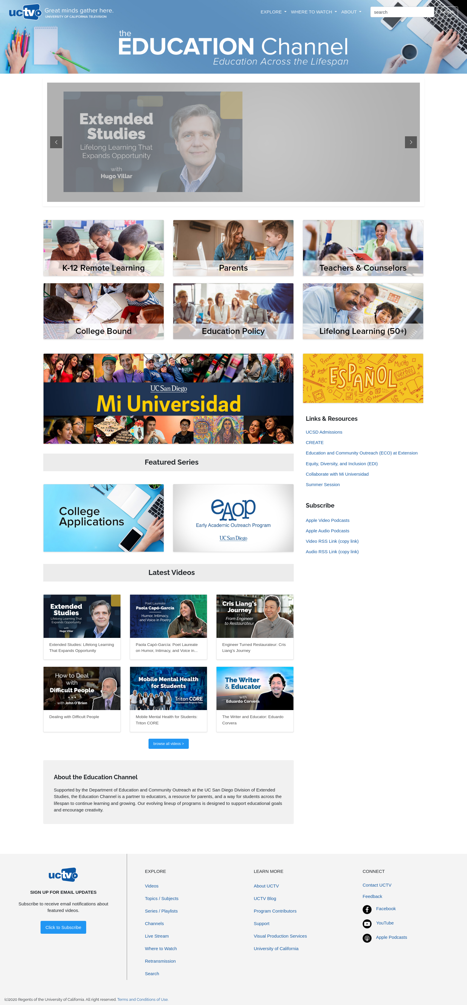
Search (447, 11)
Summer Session (323, 484)
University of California (276, 948)
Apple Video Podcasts (328, 520)
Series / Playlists (161, 910)
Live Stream (157, 935)
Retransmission (160, 961)
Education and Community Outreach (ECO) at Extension (361, 452)
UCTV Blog (265, 898)
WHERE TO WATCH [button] (312, 11)
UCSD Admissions (324, 432)
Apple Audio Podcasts (327, 530)
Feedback (372, 896)
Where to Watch (161, 948)
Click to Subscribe (63, 927)
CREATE (315, 442)
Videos (152, 885)
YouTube (385, 922)
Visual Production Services (280, 935)
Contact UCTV (377, 885)
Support (262, 923)
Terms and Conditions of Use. (142, 999)
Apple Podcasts (391, 937)
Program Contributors (275, 910)
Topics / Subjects (162, 898)
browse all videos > (168, 744)
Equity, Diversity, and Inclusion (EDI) (342, 463)
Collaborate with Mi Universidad (337, 474)
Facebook (386, 908)
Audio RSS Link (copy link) (332, 551)
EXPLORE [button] (272, 11)
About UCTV (266, 885)
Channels (154, 923)
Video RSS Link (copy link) (332, 541)
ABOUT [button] (349, 11)
